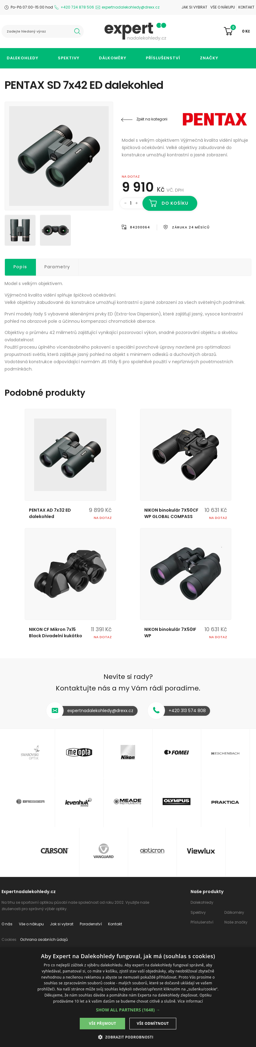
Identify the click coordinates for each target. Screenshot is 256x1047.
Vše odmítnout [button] (153, 1023)
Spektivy (68, 58)
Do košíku (175, 203)
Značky (209, 58)
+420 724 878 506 (77, 7)
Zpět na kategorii (151, 119)
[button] (128, 1010)
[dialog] (128, 997)
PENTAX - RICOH (214, 119)
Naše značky (235, 922)
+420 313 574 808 (187, 711)
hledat (77, 31)
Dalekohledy (22, 58)
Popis (20, 267)
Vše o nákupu (222, 7)
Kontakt (246, 7)
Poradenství (91, 924)
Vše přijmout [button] (102, 1023)
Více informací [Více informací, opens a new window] (190, 1001)
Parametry (57, 267)
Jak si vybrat (194, 7)
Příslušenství (163, 58)
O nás (7, 924)
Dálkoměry (112, 58)
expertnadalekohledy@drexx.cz (131, 7)
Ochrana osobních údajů (44, 939)
